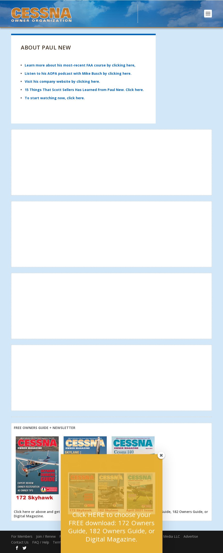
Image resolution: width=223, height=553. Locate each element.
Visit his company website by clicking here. (62, 81)
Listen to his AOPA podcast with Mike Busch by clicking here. (78, 73)
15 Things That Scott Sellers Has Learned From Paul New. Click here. (84, 89)
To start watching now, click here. (55, 98)
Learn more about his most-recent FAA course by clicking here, (80, 65)
